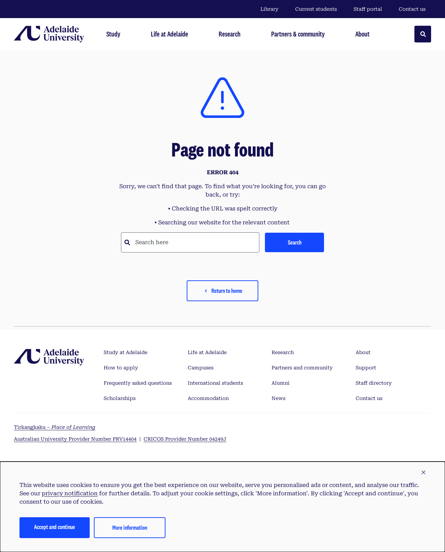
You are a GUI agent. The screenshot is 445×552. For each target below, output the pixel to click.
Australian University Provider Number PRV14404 (75, 439)
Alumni (281, 383)
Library (269, 9)
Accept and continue (54, 527)
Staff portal (368, 9)
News (278, 398)
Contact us (412, 9)
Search (294, 242)
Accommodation (208, 398)
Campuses (200, 367)
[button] (423, 473)
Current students (316, 9)
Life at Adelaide (207, 352)
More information (129, 527)
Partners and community (302, 367)
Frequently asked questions (138, 383)
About (363, 352)
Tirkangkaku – (54, 427)
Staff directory (374, 383)
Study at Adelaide (125, 352)
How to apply (121, 367)
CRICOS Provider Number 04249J (185, 439)
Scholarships (120, 398)
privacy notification (70, 493)
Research (283, 352)
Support (366, 367)
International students (215, 383)
